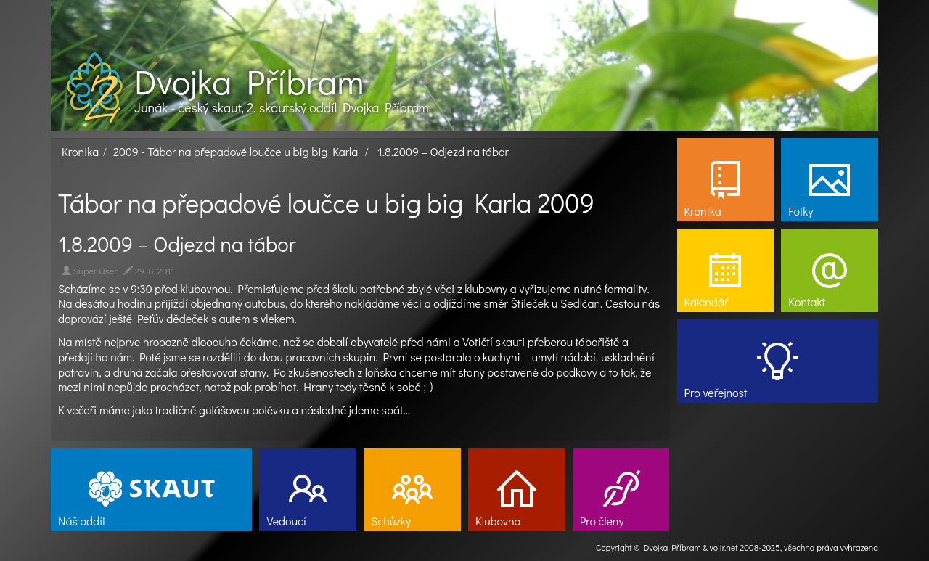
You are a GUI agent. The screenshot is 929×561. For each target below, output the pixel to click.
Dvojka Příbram (249, 81)
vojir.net (724, 547)
